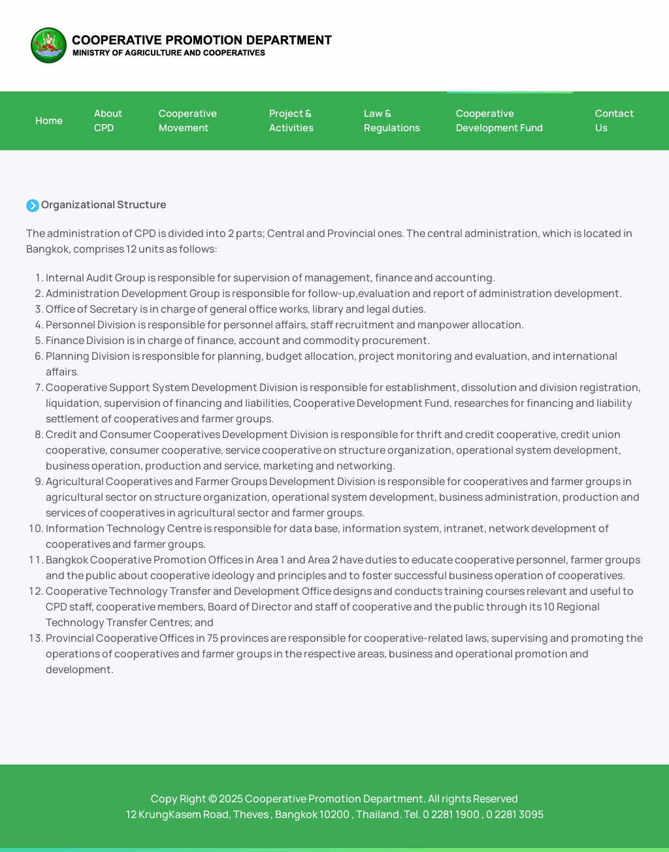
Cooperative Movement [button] (188, 120)
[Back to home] (181, 45)
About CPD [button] (108, 120)
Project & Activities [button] (291, 120)
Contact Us (614, 120)
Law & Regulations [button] (392, 120)
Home (49, 120)
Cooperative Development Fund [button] (499, 120)
